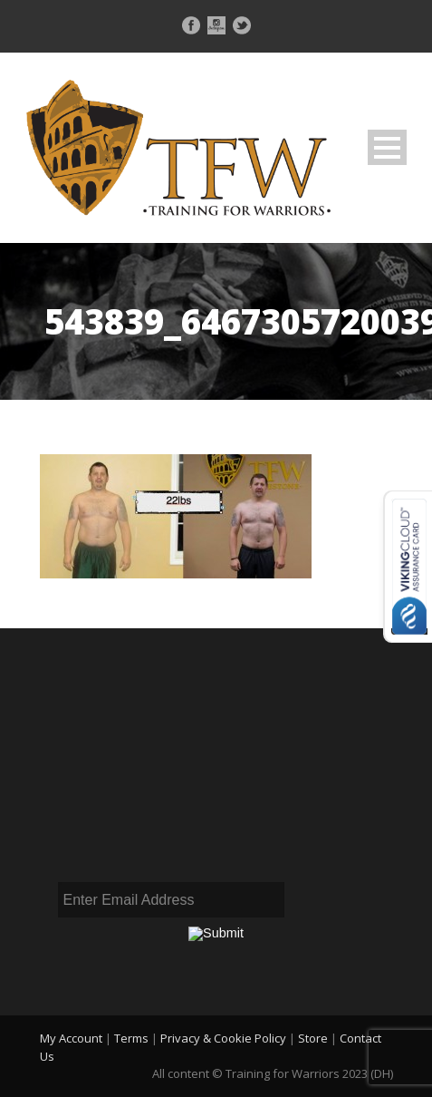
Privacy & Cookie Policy (223, 1038)
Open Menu (387, 147)
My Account (71, 1038)
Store (313, 1038)
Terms (131, 1038)
